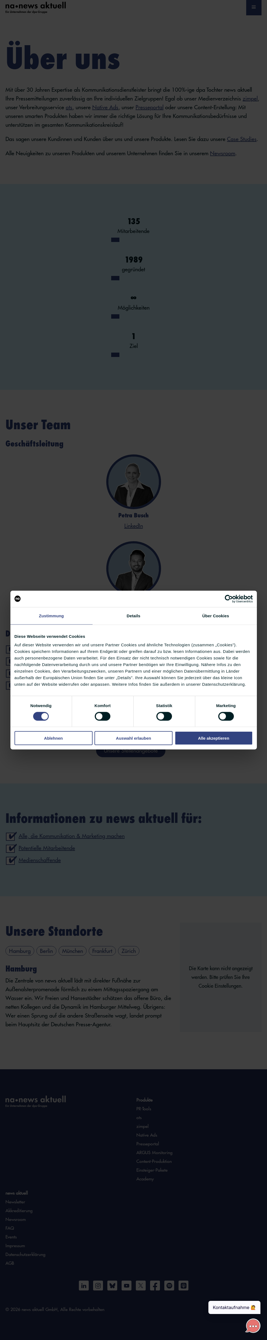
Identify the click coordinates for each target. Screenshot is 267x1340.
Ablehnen (53, 738)
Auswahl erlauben (133, 738)
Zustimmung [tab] (51, 615)
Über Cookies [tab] (215, 615)
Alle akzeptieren (213, 738)
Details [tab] (133, 615)
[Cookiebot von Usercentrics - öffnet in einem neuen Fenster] (229, 599)
